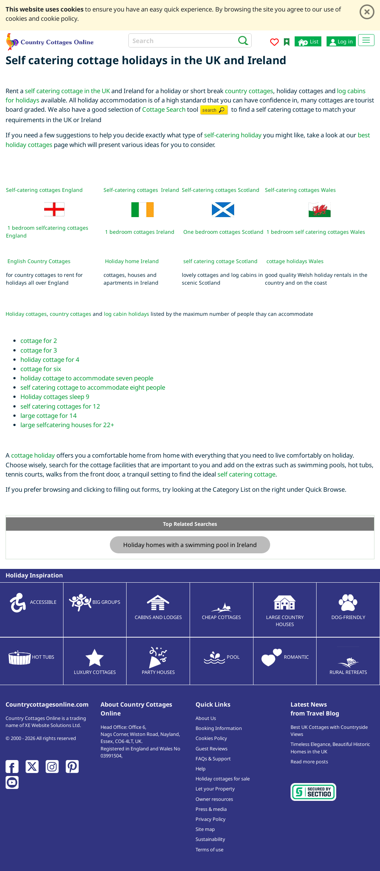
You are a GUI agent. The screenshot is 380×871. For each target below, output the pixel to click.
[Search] (189, 40)
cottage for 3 (38, 350)
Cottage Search (164, 109)
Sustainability (210, 839)
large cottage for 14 (48, 415)
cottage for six (40, 368)
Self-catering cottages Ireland (141, 189)
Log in (341, 41)
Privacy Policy (211, 819)
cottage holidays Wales (295, 261)
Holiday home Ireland (132, 261)
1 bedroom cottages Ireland (139, 231)
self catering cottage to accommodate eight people (92, 387)
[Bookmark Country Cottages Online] (286, 41)
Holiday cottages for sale (223, 778)
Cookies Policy (211, 738)
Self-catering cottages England (44, 189)
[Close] (367, 11)
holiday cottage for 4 (49, 359)
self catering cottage (246, 474)
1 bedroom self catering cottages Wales (315, 231)
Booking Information (219, 728)
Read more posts (309, 761)
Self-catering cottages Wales (300, 189)
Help (201, 768)
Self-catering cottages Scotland (220, 189)
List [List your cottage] (308, 42)
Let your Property (215, 788)
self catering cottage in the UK (67, 90)
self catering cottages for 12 (60, 406)
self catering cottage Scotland (220, 261)
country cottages (249, 90)
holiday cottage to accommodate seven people (86, 378)
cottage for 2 (38, 340)
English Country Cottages (39, 261)
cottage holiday (33, 455)
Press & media (211, 809)
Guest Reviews (211, 748)
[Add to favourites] (274, 43)
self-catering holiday (233, 135)
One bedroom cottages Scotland (223, 231)
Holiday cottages (26, 313)
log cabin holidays (126, 313)
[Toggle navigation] (366, 40)
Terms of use (209, 849)
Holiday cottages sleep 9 (54, 396)
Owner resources (214, 799)
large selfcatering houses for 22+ (67, 424)
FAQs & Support (213, 758)
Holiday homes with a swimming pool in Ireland (190, 545)
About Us (206, 718)
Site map (205, 829)
